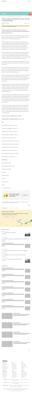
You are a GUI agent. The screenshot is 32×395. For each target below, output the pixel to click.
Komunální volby (4, 364)
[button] (27, 234)
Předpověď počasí (13, 379)
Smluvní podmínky (14, 388)
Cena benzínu (18, 379)
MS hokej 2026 (13, 363)
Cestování (3, 259)
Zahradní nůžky (20, 382)
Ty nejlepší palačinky (4, 371)
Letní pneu (24, 385)
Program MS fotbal (23, 364)
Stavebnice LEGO (15, 385)
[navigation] (1, 1)
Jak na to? (13, 216)
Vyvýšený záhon (17, 383)
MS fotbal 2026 (23, 363)
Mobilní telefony (11, 385)
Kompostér (24, 382)
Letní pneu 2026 (23, 371)
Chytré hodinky (15, 386)
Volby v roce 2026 (4, 363)
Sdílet (29, 23)
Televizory (11, 386)
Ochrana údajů (26, 388)
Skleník (27, 382)
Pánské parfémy (19, 386)
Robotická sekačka (16, 382)
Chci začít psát (6, 216)
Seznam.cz (5, 388)
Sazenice (8, 382)
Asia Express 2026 (26, 379)
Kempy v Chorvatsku (14, 371)
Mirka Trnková (3, 231)
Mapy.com (9, 379)
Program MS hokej (14, 364)
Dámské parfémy (20, 385)
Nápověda (18, 388)
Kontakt (22, 388)
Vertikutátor (11, 382)
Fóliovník (13, 383)
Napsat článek (25, 195)
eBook (26, 23)
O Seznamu (9, 388)
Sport (3, 232)
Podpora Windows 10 (15, 380)
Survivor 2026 (21, 379)
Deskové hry (27, 385)
